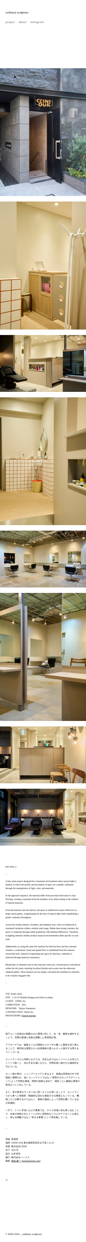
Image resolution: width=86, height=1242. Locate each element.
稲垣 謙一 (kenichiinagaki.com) (26, 1161)
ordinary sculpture (17, 12)
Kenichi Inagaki (29, 1015)
